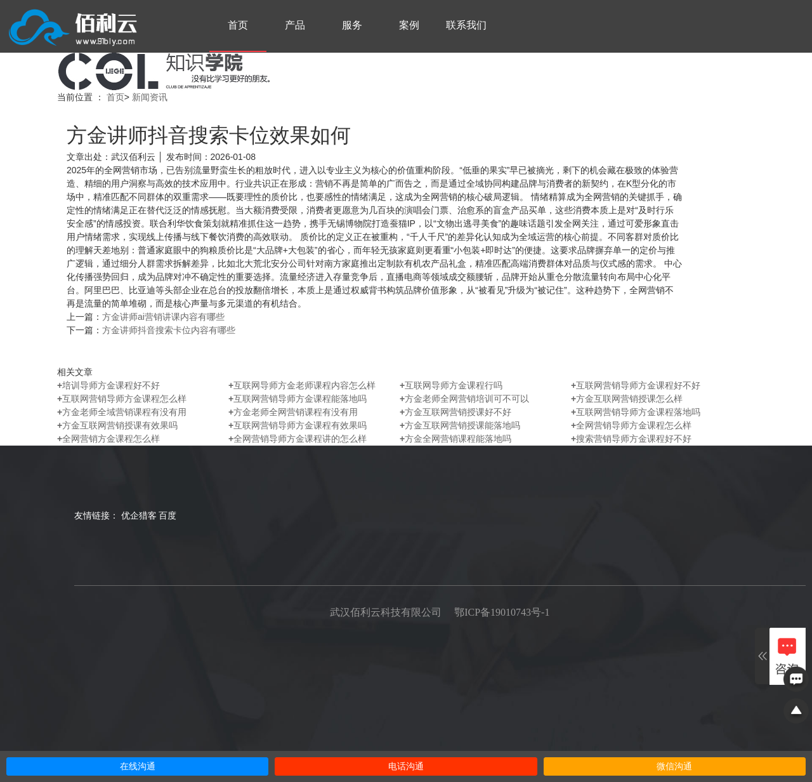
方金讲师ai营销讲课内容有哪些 (163, 317)
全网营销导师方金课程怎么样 (631, 425)
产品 (295, 25)
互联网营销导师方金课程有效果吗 (297, 425)
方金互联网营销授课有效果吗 (117, 425)
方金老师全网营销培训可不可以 (464, 399)
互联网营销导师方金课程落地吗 (635, 412)
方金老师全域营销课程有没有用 (122, 412)
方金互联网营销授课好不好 (455, 412)
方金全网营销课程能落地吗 (455, 439)
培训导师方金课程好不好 (108, 385)
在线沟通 (137, 766)
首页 (238, 25)
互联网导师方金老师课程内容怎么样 (302, 385)
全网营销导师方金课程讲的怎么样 (297, 439)
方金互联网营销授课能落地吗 (460, 425)
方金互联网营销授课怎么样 (627, 399)
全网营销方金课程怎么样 (108, 439)
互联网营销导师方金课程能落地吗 (297, 399)
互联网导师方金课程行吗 (451, 385)
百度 (167, 515)
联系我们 (466, 25)
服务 (352, 25)
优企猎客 (139, 515)
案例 (409, 25)
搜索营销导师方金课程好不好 (631, 439)
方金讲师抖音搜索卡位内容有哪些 (168, 330)
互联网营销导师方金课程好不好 (635, 385)
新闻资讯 (149, 97)
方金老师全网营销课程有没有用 (293, 412)
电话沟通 (406, 766)
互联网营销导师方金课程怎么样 (122, 399)
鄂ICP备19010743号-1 (501, 612)
